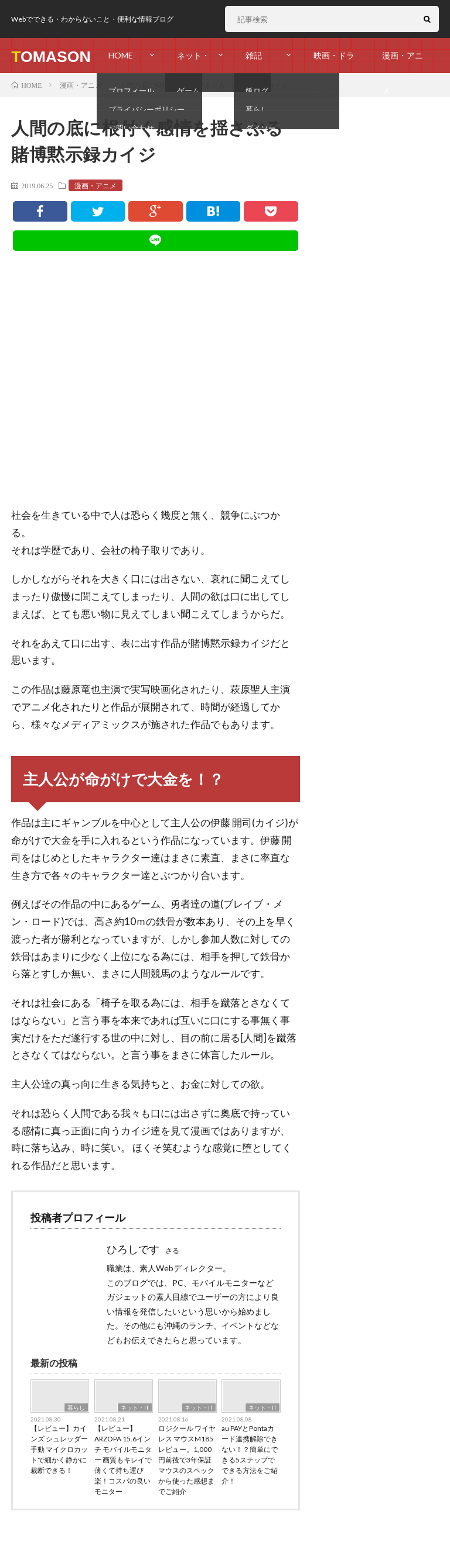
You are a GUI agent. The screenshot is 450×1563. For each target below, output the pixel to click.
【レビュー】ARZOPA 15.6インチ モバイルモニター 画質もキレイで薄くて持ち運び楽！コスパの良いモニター (123, 1460)
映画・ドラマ (333, 61)
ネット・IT (135, 1407)
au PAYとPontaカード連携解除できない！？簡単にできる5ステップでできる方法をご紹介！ (249, 1454)
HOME (120, 55)
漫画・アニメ (402, 61)
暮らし (76, 1407)
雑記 (254, 55)
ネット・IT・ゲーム (193, 61)
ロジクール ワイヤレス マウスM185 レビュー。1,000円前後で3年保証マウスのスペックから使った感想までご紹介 (187, 1460)
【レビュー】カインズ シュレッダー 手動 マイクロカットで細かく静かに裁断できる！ (59, 1449)
